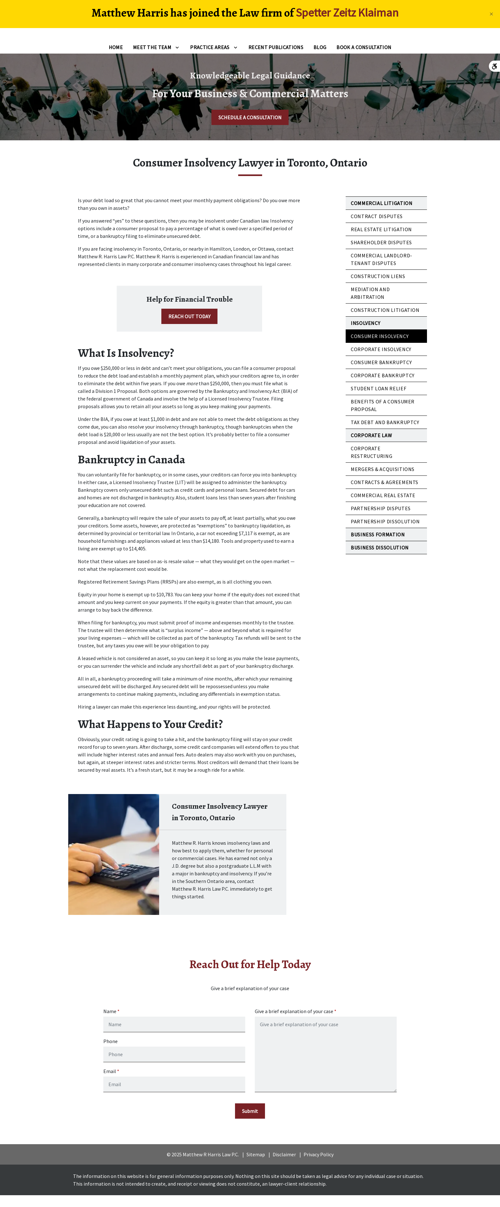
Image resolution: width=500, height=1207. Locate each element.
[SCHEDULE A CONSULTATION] (250, 127)
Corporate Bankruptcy (383, 385)
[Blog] (320, 57)
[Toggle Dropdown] (177, 57)
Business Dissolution (380, 558)
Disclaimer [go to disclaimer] (284, 1166)
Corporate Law (371, 445)
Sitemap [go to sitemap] (255, 1166)
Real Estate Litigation (381, 239)
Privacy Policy (319, 1166)
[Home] (115, 57)
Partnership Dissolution (385, 531)
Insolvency (365, 333)
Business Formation (378, 544)
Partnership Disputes (381, 518)
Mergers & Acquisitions (383, 479)
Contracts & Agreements (384, 492)
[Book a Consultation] (364, 57)
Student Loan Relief (378, 398)
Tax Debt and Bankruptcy (385, 432)
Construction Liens (378, 286)
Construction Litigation (385, 320)
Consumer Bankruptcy (381, 372)
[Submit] (250, 1122)
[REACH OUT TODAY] (189, 326)
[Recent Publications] (276, 57)
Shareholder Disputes (381, 252)
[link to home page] (45, 39)
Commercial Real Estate (383, 505)
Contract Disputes (377, 226)
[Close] (491, 14)
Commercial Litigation (381, 213)
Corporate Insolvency (381, 359)
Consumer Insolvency (379, 346)
